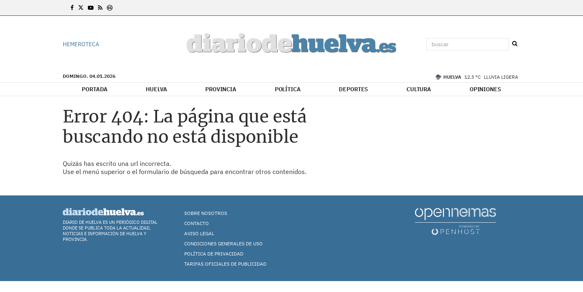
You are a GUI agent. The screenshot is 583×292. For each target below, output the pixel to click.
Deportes (353, 89)
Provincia (220, 89)
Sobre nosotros (205, 213)
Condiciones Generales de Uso (223, 243)
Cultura (418, 89)
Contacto (196, 223)
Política (288, 89)
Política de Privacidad (213, 254)
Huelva (156, 89)
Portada (94, 89)
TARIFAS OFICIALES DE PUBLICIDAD (225, 264)
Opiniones (485, 89)
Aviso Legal (199, 233)
